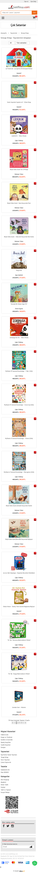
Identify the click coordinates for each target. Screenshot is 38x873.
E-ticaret (16, 870)
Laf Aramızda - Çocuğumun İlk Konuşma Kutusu (19, 69)
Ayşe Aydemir (19, 275)
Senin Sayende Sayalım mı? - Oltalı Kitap (19, 102)
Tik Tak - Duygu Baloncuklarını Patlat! (19, 674)
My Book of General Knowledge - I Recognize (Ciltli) (19, 472)
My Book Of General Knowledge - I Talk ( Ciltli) (19, 371)
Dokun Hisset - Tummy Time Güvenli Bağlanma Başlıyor (19, 606)
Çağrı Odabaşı (19, 140)
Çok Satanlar (18, 25)
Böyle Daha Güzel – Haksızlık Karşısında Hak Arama (19, 237)
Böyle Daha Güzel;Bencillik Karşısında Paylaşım (19, 539)
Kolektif (19, 73)
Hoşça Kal (19, 270)
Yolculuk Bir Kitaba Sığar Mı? (19, 304)
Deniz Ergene (19, 309)
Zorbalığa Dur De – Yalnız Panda (19, 337)
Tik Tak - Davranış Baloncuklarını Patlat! (19, 640)
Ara (34, 12)
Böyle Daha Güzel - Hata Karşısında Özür (19, 203)
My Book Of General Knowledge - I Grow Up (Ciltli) (19, 405)
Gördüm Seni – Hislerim (19, 707)
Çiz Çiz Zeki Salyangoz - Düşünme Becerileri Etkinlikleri (19, 573)
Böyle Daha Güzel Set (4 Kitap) (19, 169)
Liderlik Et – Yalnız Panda (19, 136)
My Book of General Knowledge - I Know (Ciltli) (19, 438)
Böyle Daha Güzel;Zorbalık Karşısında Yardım (19, 506)
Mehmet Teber (19, 174)
